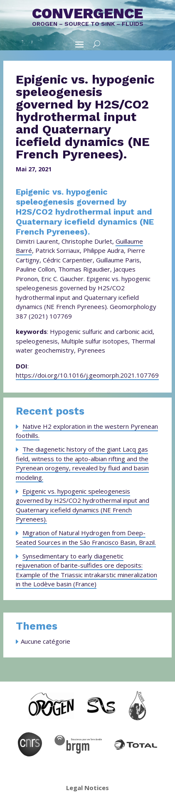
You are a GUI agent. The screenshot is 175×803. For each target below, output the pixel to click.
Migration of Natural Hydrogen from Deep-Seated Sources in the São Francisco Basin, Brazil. (86, 537)
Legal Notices (87, 787)
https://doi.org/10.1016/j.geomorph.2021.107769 (87, 375)
